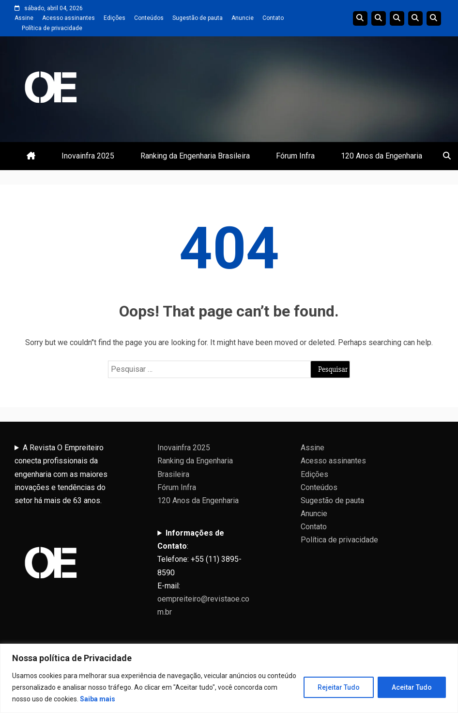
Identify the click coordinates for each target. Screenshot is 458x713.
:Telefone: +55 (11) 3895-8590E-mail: (203, 572)
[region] (229, 678)
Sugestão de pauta (197, 18)
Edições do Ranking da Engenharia (397, 18)
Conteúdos (149, 18)
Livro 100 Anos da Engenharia (434, 18)
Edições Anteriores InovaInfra (415, 18)
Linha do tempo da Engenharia (378, 18)
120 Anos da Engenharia (381, 155)
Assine (24, 18)
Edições (114, 18)
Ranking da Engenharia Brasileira (195, 155)
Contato (273, 18)
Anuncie (242, 18)
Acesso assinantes (68, 18)
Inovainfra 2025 (87, 155)
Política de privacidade (52, 28)
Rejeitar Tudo (339, 687)
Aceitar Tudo (412, 687)
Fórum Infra (295, 155)
